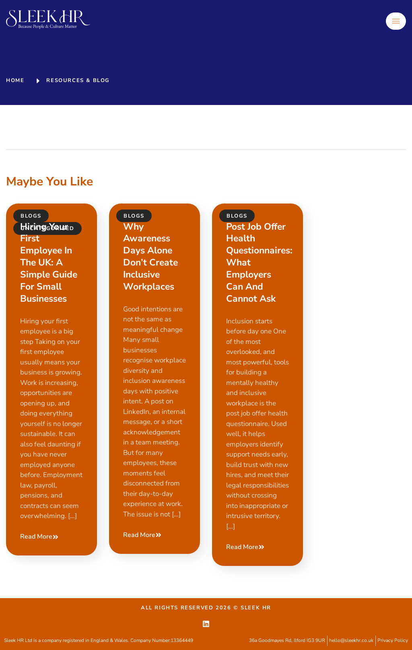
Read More (39, 537)
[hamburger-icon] (396, 21)
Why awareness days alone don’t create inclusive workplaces (150, 256)
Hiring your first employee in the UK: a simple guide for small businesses (48, 262)
